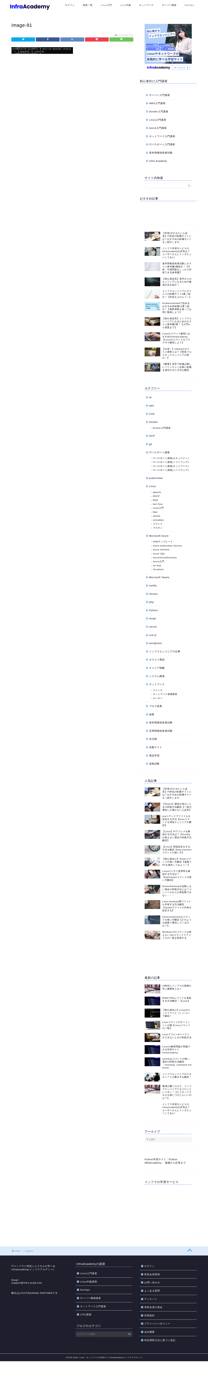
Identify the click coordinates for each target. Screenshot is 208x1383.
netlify (153, 585)
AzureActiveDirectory (165, 557)
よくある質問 (152, 1303)
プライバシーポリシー (157, 1336)
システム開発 (157, 676)
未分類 (153, 739)
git (150, 444)
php (151, 602)
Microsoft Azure (159, 535)
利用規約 (149, 1328)
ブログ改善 (155, 706)
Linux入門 (106, 5)
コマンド (158, 524)
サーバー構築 (169, 5)
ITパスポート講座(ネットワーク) (171, 466)
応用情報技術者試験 (161, 730)
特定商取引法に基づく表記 (160, 1352)
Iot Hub (157, 565)
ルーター (158, 698)
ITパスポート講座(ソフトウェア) (171, 462)
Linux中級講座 (88, 1294)
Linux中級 (125, 5)
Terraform (158, 569)
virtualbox (158, 520)
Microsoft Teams (159, 577)
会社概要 (149, 1344)
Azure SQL (159, 553)
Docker (153, 422)
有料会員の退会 (153, 1319)
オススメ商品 (157, 659)
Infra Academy (158, 161)
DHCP (156, 496)
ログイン (70, 5)
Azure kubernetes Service (167, 545)
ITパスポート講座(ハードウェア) (171, 470)
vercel (153, 626)
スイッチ (158, 690)
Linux (152, 486)
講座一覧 (88, 5)
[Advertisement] (168, 213)
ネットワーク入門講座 (162, 136)
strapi (152, 618)
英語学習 (154, 755)
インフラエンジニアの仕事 (164, 651)
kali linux (158, 504)
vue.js (153, 635)
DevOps (189, 5)
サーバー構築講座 (90, 1310)
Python (153, 610)
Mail (155, 512)
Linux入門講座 (157, 119)
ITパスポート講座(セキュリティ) (171, 458)
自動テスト (155, 747)
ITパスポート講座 (159, 452)
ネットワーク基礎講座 (165, 694)
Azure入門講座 (158, 128)
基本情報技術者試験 (161, 152)
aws (151, 405)
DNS (155, 500)
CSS (152, 413)
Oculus (153, 593)
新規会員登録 (152, 1286)
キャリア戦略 (157, 667)
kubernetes (156, 478)
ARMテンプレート (163, 541)
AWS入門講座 (157, 103)
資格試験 (154, 763)
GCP (152, 435)
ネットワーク (146, 5)
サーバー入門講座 (159, 95)
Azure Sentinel (161, 549)
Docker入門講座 (158, 111)
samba (156, 516)
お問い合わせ (152, 1295)
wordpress (155, 643)
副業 (151, 714)
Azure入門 (158, 561)
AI (150, 397)
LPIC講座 (85, 1327)
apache (157, 492)
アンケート (150, 1311)
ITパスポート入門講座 (162, 144)
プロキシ (158, 528)
